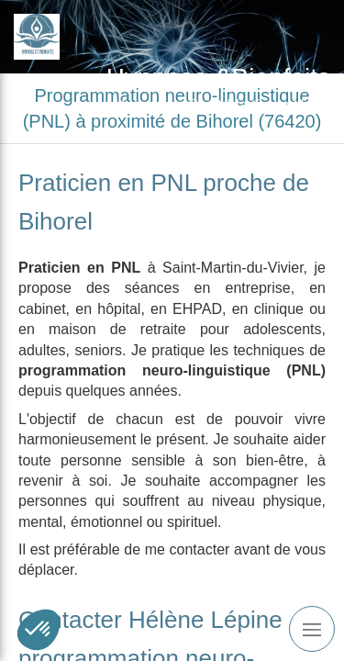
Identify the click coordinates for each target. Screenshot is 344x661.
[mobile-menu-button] (312, 629)
